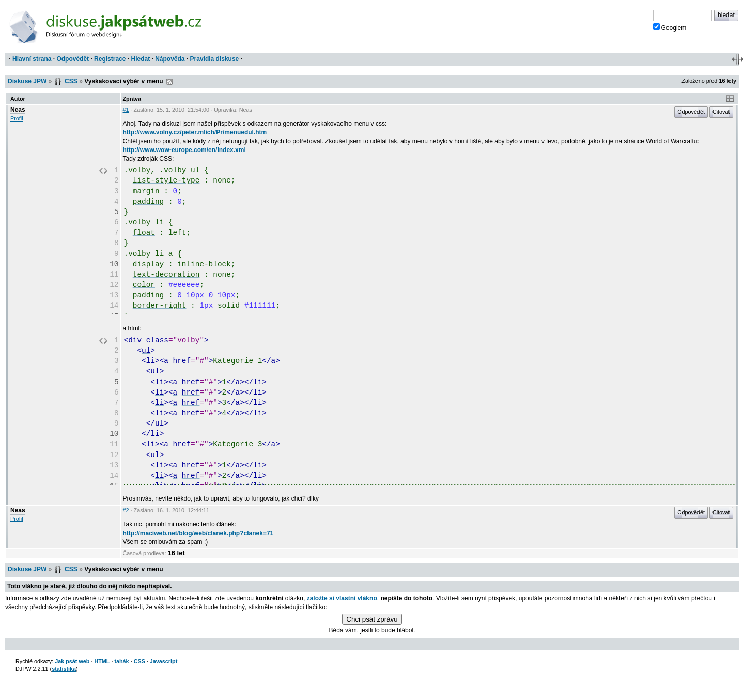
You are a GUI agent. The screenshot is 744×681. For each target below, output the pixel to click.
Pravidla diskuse (214, 59)
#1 (126, 110)
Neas (17, 109)
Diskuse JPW (27, 81)
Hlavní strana (31, 59)
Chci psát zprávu (371, 619)
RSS (169, 82)
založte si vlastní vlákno (342, 598)
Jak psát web (72, 661)
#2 (126, 510)
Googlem (670, 27)
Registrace (110, 59)
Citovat (721, 112)
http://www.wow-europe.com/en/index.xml (184, 150)
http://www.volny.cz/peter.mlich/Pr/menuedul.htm (195, 132)
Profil (16, 118)
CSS (71, 81)
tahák (121, 661)
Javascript (163, 661)
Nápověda (169, 59)
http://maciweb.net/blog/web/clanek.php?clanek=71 (198, 533)
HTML (102, 661)
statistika (64, 668)
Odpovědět (72, 59)
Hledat (140, 59)
